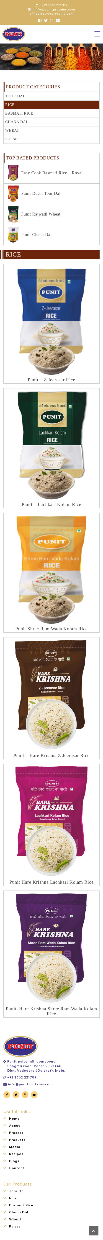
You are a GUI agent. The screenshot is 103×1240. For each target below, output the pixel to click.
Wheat (12, 130)
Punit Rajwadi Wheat (34, 214)
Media (14, 1147)
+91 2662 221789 (22, 1077)
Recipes (16, 1154)
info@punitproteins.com (30, 1084)
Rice (9, 105)
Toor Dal (15, 96)
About (14, 1125)
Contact (16, 1168)
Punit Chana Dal (30, 235)
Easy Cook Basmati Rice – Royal (45, 173)
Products (17, 1140)
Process (16, 1133)
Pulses (12, 139)
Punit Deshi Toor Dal (34, 194)
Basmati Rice (19, 113)
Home (14, 1118)
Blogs (14, 1161)
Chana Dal (16, 122)
